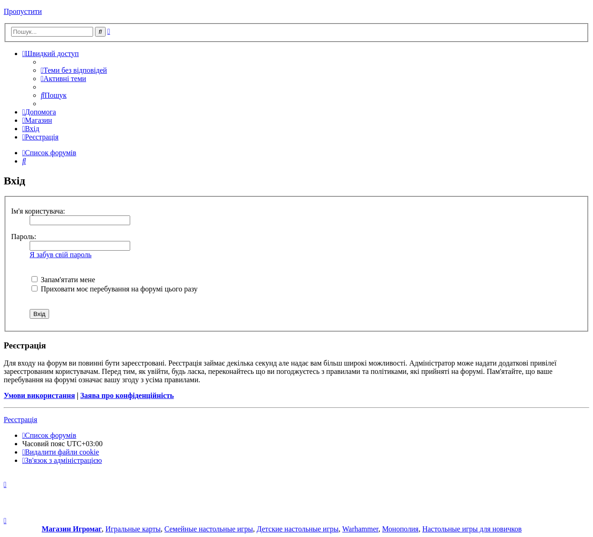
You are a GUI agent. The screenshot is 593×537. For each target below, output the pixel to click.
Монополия (400, 529)
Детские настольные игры (298, 529)
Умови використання (39, 395)
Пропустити (23, 11)
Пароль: (23, 236)
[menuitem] (74, 70)
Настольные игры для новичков (472, 529)
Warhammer (360, 529)
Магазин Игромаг (72, 529)
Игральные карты (133, 529)
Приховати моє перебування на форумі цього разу (115, 289)
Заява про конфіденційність (127, 395)
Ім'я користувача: (38, 211)
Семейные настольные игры (208, 529)
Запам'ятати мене (63, 280)
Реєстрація (20, 419)
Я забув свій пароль (61, 255)
